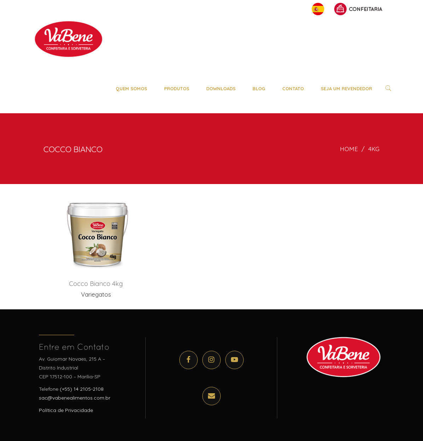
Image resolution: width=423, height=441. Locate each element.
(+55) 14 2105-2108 (82, 389)
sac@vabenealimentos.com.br (74, 398)
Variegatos (96, 294)
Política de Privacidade (66, 410)
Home (349, 149)
